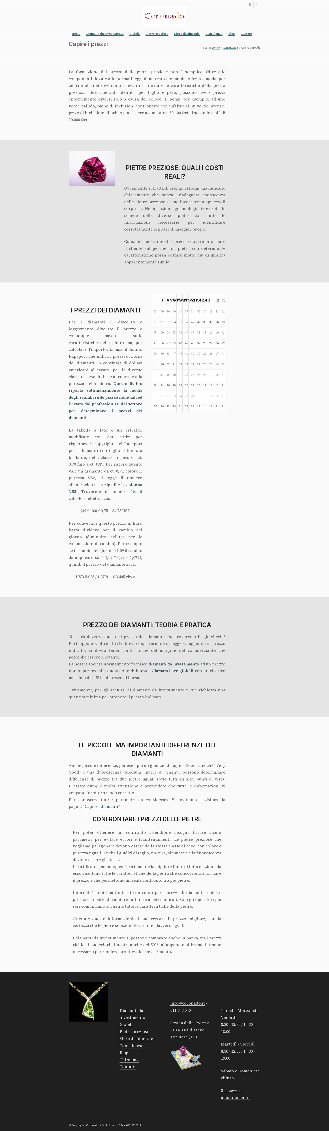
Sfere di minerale (136, 1038)
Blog (124, 1052)
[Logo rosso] (164, 17)
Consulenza (131, 1045)
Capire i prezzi (88, 44)
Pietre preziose (134, 1031)
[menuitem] (76, 33)
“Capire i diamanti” (101, 806)
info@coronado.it (187, 1003)
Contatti (128, 1066)
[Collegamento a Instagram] (250, 4)
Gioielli (127, 1024)
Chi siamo (129, 1060)
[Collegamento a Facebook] (257, 4)
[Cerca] (257, 47)
